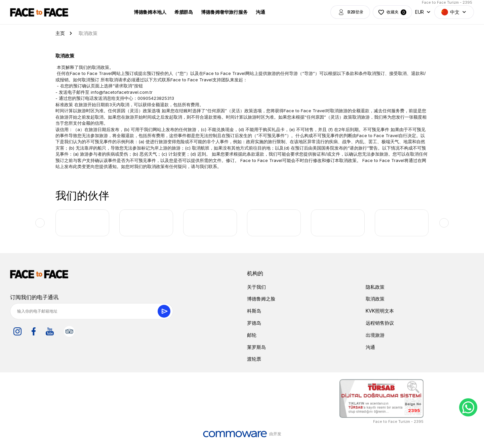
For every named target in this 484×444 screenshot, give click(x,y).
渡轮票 (254, 359)
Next (444, 223)
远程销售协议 (380, 323)
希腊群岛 (183, 12)
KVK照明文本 (380, 311)
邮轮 (251, 335)
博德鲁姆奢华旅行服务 (224, 12)
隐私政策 (375, 287)
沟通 (260, 12)
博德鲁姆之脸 (261, 298)
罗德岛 (254, 323)
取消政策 (375, 298)
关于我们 (256, 287)
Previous (40, 223)
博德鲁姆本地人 (149, 12)
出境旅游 (375, 335)
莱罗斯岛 (256, 347)
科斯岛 (254, 311)
